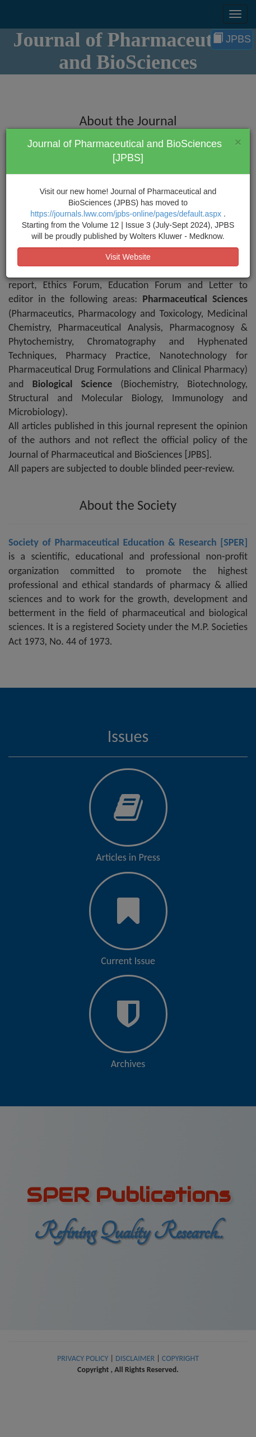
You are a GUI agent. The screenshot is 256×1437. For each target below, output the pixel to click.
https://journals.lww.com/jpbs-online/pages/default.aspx (127, 213)
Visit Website (127, 256)
